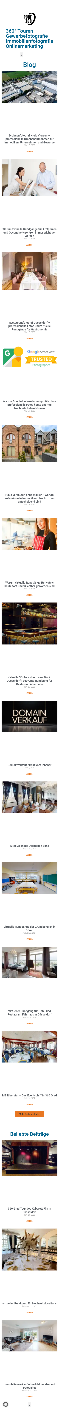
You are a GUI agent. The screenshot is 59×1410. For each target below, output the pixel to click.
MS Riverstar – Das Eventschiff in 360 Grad (29, 1095)
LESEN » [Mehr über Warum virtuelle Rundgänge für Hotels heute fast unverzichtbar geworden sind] (29, 595)
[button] (21, 54)
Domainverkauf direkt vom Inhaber (29, 765)
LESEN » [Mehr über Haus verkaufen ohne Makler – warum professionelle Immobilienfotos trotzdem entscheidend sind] (29, 511)
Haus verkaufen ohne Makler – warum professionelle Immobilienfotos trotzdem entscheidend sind (29, 498)
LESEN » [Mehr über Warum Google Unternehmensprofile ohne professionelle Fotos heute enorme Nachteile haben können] (29, 417)
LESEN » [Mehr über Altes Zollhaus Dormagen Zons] (29, 855)
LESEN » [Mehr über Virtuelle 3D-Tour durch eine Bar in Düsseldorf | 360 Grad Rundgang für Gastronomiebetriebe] (29, 693)
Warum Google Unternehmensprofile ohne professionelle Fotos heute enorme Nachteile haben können (29, 405)
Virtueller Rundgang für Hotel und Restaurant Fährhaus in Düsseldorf (29, 1012)
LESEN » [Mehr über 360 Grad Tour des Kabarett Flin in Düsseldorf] (29, 1221)
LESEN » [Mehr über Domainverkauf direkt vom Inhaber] (29, 774)
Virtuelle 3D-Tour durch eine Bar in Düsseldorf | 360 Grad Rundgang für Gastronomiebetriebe (29, 681)
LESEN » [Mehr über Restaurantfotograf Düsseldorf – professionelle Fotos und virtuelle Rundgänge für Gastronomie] (29, 338)
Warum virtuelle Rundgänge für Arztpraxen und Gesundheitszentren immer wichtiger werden (29, 232)
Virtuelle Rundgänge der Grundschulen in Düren (29, 928)
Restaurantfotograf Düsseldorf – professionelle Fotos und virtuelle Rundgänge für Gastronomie (29, 326)
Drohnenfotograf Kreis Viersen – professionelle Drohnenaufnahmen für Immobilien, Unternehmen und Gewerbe (29, 139)
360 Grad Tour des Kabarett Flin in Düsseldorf (29, 1210)
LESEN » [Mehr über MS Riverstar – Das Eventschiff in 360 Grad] (29, 1104)
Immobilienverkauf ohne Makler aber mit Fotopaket (29, 1386)
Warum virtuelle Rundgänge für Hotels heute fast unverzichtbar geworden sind (29, 584)
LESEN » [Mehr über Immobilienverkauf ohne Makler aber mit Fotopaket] (29, 1397)
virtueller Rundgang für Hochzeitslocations (29, 1303)
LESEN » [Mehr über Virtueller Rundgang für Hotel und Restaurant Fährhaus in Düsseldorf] (29, 1023)
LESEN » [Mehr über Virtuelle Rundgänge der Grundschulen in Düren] (29, 939)
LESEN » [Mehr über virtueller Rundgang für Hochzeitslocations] (29, 1312)
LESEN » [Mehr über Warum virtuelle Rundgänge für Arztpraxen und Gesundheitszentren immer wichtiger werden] (29, 245)
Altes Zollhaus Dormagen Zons (29, 845)
